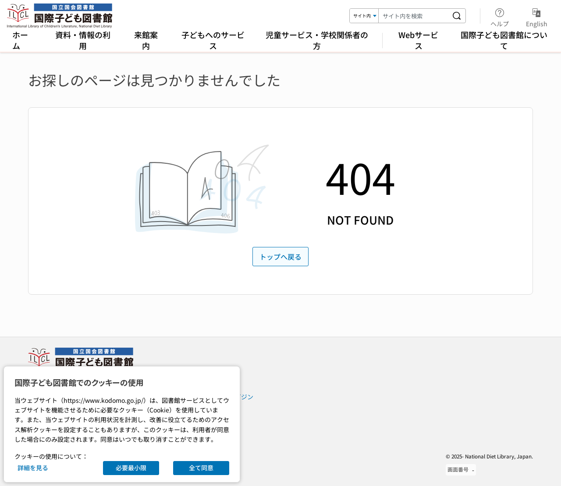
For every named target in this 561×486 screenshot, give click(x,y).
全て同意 (201, 467)
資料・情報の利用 (82, 40)
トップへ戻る (280, 256)
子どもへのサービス (213, 40)
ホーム (20, 40)
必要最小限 (131, 467)
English (536, 16)
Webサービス (418, 40)
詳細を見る (33, 467)
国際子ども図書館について (504, 40)
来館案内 (146, 40)
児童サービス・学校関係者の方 (317, 40)
